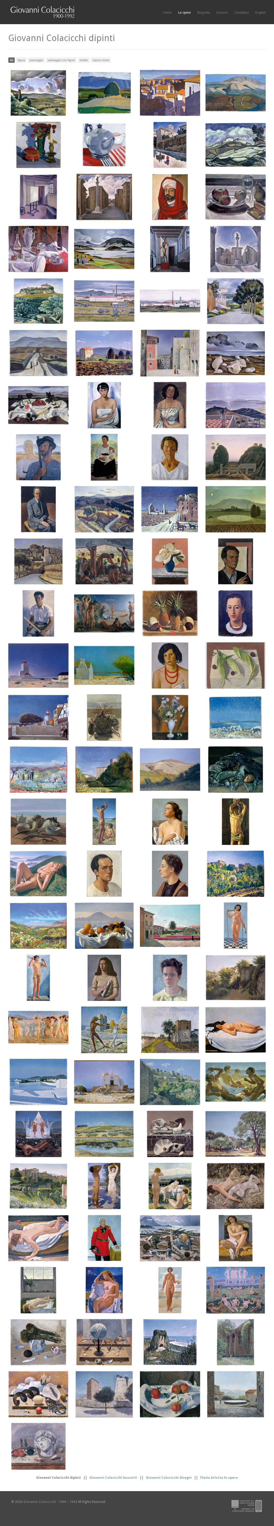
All (11, 60)
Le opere (184, 12)
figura (21, 60)
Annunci (222, 12)
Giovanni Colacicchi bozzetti (113, 1478)
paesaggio (36, 60)
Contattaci (241, 12)
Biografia (203, 12)
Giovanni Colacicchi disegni (169, 1478)
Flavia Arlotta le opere (219, 1478)
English (260, 12)
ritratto (83, 60)
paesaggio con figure (61, 60)
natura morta (101, 60)
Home (167, 12)
